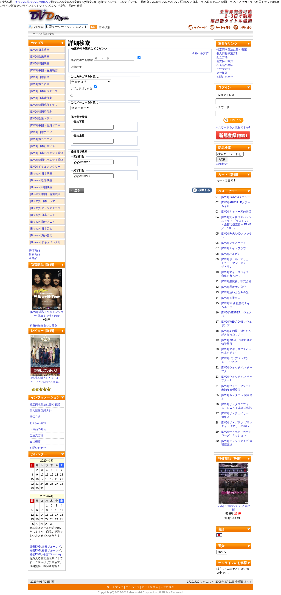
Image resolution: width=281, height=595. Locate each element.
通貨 (221, 546)
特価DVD (45, 1)
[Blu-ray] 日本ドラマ (42, 201)
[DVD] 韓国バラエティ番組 (46, 159)
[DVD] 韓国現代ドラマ (44, 104)
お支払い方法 (38, 423)
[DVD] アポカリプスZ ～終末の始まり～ (236, 351)
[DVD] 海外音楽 (39, 84)
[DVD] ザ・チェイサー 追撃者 (236, 415)
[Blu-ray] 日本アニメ (42, 214)
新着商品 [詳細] (42, 264)
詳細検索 (104, 27)
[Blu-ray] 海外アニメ (42, 221)
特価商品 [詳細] (229, 458)
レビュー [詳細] (42, 330)
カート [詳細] (228, 174)
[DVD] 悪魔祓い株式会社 (236, 281)
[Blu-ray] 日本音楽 (41, 228)
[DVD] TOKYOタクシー (235, 197)
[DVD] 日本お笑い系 (42, 146)
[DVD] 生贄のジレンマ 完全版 (233, 506)
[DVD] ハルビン (230, 253)
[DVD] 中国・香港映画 (44, 70)
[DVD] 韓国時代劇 (41, 111)
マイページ (132, 587)
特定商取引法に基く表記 (45, 404)
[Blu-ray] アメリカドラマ (45, 208)
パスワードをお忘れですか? (233, 127)
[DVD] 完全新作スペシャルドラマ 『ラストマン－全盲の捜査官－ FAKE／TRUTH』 (236, 223)
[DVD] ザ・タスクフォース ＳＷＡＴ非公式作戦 (236, 406)
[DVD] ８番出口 (230, 297)
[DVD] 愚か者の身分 (233, 286)
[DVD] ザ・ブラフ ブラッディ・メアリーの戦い (236, 424)
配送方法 (35, 416)
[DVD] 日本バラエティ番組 (46, 153)
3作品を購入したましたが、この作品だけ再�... (45, 379)
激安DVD (20, 1)
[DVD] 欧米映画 (39, 56)
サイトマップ (115, 587)
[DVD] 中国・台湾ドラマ (45, 125)
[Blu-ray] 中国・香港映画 (45, 194)
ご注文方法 (36, 435)
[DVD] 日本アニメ (41, 132)
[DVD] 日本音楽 (39, 77)
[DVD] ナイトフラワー (235, 248)
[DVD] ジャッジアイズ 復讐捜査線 (236, 442)
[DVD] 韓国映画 (39, 63)
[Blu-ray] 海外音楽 (41, 235)
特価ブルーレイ (52, 554)
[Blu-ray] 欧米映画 (41, 180)
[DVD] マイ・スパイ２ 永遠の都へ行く (236, 274)
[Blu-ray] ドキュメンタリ (45, 242)
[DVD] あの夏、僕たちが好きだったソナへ (236, 332)
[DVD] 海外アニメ (41, 139)
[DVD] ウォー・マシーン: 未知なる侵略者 (236, 387)
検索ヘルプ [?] (200, 53)
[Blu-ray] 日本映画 (41, 173)
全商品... (34, 258)
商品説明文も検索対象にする (82, 63)
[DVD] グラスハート (233, 242)
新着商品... (35, 254)
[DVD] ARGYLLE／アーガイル (235, 204)
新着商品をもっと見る (43, 325)
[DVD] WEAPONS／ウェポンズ (236, 323)
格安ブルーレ (50, 550)
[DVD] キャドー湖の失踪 (236, 211)
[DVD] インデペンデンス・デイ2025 (235, 360)
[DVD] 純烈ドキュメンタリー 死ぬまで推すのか (46, 312)
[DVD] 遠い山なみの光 (235, 292)
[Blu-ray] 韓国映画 (41, 187)
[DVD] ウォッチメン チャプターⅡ (236, 378)
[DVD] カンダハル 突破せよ (236, 396)
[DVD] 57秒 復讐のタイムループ (235, 305)
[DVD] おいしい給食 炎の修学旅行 (236, 341)
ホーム (37, 34)
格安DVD (32, 1)
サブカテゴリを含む (81, 92)
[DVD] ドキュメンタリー (45, 166)
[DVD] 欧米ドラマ (41, 118)
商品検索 (224, 147)
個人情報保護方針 (41, 410)
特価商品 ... (36, 250)
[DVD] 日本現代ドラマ (44, 91)
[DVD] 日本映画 (39, 49)
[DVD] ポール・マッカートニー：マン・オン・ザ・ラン (236, 263)
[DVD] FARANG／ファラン (236, 235)
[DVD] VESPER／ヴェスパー (236, 314)
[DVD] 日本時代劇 (41, 98)
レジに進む (167, 587)
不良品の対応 (38, 429)
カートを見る (150, 587)
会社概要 (35, 441)
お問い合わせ (38, 447)
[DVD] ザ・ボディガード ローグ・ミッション (236, 433)
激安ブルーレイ (51, 546)
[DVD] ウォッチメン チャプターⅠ (236, 369)
